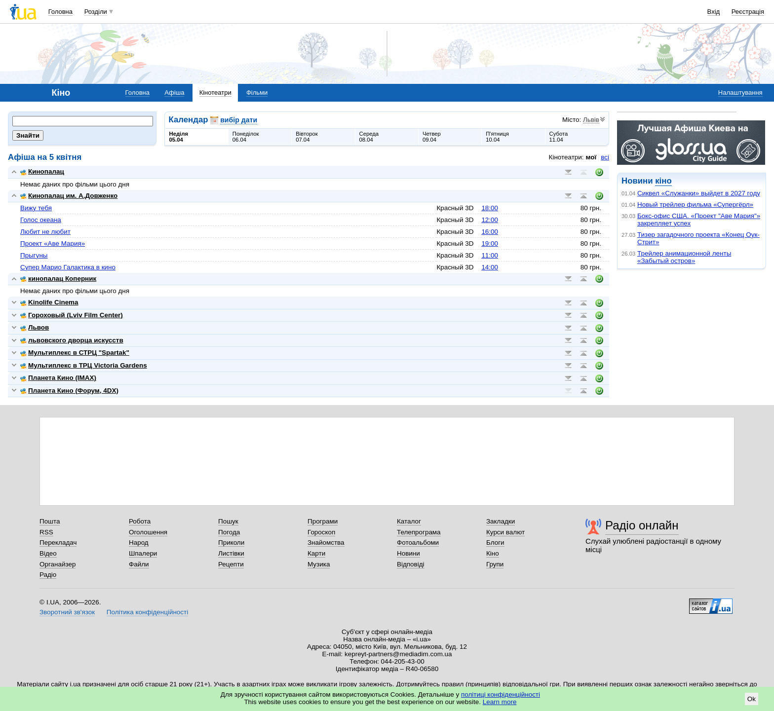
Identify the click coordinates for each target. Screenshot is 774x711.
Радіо (47, 574)
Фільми (257, 92)
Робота (140, 521)
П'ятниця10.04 (497, 137)
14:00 (489, 267)
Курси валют (505, 532)
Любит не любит (45, 231)
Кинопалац (42, 171)
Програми (323, 521)
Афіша (174, 92)
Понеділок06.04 (245, 137)
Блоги (495, 542)
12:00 (489, 220)
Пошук (228, 521)
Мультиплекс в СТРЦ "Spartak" (74, 352)
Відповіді (411, 564)
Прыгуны (34, 255)
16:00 (489, 231)
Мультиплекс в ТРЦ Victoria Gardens (83, 365)
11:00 (489, 255)
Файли (139, 564)
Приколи (231, 542)
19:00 (489, 243)
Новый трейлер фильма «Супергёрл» (695, 204)
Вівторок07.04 (307, 137)
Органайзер (57, 564)
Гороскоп (321, 532)
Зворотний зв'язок (67, 612)
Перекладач (58, 542)
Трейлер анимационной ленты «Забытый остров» (684, 257)
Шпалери (143, 553)
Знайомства (326, 542)
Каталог (409, 521)
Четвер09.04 (432, 137)
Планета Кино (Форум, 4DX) (69, 390)
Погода (229, 532)
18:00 (489, 208)
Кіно (492, 553)
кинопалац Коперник (58, 278)
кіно (663, 181)
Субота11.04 (558, 137)
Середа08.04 (369, 137)
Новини (408, 553)
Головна (60, 11)
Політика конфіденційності (147, 612)
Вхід (713, 11)
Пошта (49, 521)
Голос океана (40, 220)
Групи (494, 564)
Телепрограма (419, 532)
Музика (319, 564)
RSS (46, 532)
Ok (751, 699)
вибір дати (238, 120)
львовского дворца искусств (71, 340)
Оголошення (148, 532)
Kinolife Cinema (49, 302)
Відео (48, 553)
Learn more (500, 702)
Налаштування (740, 92)
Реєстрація (748, 11)
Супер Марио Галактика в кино (68, 267)
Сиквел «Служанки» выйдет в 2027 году (698, 193)
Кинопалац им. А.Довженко (68, 195)
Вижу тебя (36, 208)
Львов (34, 327)
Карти (316, 553)
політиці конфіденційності (500, 694)
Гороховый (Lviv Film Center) (71, 315)
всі (605, 157)
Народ (139, 542)
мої (591, 157)
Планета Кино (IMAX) (58, 377)
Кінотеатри (215, 92)
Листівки (231, 553)
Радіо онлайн (642, 525)
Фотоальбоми (418, 542)
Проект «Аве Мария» (52, 243)
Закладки (500, 521)
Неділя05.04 (178, 137)
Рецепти (231, 564)
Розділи (95, 11)
